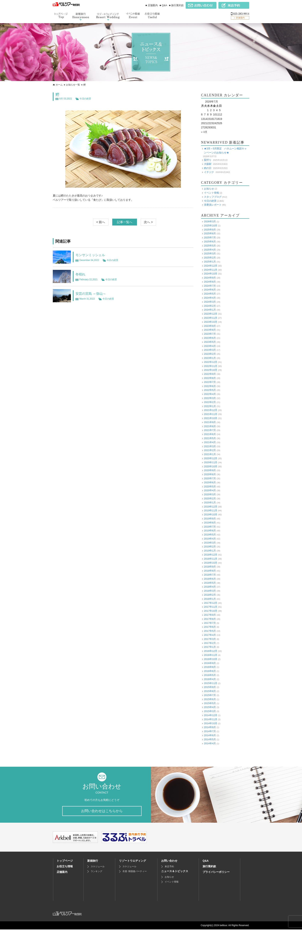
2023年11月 (210, 317)
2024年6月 (210, 289)
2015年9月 (210, 687)
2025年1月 (210, 261)
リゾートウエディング (132, 861)
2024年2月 (210, 305)
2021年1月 (210, 454)
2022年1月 (210, 406)
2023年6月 (210, 337)
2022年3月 (210, 398)
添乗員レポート (212, 204)
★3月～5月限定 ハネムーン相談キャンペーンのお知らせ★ (225, 150)
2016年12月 (210, 651)
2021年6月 (210, 434)
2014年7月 (210, 731)
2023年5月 (210, 341)
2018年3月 (210, 590)
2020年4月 (210, 490)
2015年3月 (210, 711)
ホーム (59, 84)
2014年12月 (210, 715)
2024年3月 (210, 301)
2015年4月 (210, 707)
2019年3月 (210, 542)
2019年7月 (210, 526)
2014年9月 (210, 727)
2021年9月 (210, 422)
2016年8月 (210, 667)
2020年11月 (210, 462)
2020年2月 (210, 498)
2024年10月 (210, 273)
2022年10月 (210, 369)
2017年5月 (210, 630)
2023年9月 (210, 325)
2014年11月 (210, 719)
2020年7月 (210, 478)
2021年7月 (210, 430)
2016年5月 (210, 675)
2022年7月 (210, 382)
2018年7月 (210, 574)
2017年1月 (210, 646)
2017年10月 (210, 610)
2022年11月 (210, 366)
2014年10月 (210, 723)
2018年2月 (210, 594)
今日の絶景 (85, 98)
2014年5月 (210, 739)
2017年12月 (210, 602)
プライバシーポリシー (216, 872)
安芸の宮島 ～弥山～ (93, 293)
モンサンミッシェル (93, 255)
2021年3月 (210, 446)
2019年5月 (210, 534)
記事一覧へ (124, 222)
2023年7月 (210, 333)
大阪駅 (207, 164)
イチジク (209, 171)
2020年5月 (210, 486)
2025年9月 (210, 229)
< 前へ (100, 222)
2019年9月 (210, 518)
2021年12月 (210, 410)
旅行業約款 (209, 866)
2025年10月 (210, 225)
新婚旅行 (92, 861)
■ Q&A (163, 5)
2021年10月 (210, 418)
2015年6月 (210, 699)
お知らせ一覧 (73, 84)
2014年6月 (210, 735)
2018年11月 (210, 558)
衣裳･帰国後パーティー (134, 872)
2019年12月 (210, 506)
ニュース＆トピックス (174, 871)
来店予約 (169, 867)
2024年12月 (210, 265)
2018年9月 (210, 566)
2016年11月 (210, 655)
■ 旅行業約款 (176, 5)
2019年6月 (210, 530)
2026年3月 (210, 221)
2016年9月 (210, 663)
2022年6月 (210, 386)
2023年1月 (210, 358)
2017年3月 (210, 639)
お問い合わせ (169, 861)
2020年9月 (210, 470)
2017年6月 (210, 626)
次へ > (148, 222)
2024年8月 (210, 281)
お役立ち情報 (65, 866)
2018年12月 (210, 554)
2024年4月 (210, 297)
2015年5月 (210, 703)
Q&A (206, 861)
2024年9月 (210, 277)
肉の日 (207, 168)
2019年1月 (210, 550)
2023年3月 (210, 349)
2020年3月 (210, 494)
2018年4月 (210, 586)
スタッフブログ (212, 196)
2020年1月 (210, 502)
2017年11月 (210, 606)
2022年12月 (210, 362)
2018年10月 (210, 562)
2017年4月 (210, 635)
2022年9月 (210, 374)
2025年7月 (210, 237)
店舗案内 (62, 872)
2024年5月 (210, 293)
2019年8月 (210, 522)
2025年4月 (210, 249)
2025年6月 (210, 241)
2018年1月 (210, 598)
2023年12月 (210, 313)
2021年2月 (210, 450)
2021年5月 (210, 438)
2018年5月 (210, 582)
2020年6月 (210, 482)
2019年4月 (210, 538)
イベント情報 (211, 192)
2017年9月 (210, 614)
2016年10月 (210, 659)
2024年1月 (210, 309)
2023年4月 (210, 346)
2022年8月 (210, 378)
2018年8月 (210, 570)
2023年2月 (210, 353)
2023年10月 (210, 321)
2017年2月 (210, 643)
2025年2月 (210, 257)
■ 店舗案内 (151, 5)
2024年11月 (210, 269)
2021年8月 (210, 426)
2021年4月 (210, 442)
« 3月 (204, 131)
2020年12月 (210, 458)
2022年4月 (210, 394)
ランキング (96, 872)
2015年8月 (210, 691)
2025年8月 (210, 233)
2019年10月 (210, 514)
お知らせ (209, 188)
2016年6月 (210, 671)
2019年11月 (210, 510)
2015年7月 (210, 695)
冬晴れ (81, 274)
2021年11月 (210, 414)
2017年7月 (210, 623)
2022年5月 (210, 390)
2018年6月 (210, 578)
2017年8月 (210, 618)
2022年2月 (210, 402)
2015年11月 (210, 683)
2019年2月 (210, 546)
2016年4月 (210, 679)
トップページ (65, 861)
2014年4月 (210, 743)
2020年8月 (210, 474)
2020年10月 (210, 466)
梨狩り (207, 159)
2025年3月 (210, 253)
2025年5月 (210, 245)
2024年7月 (210, 285)
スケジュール (98, 867)
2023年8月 (210, 329)
